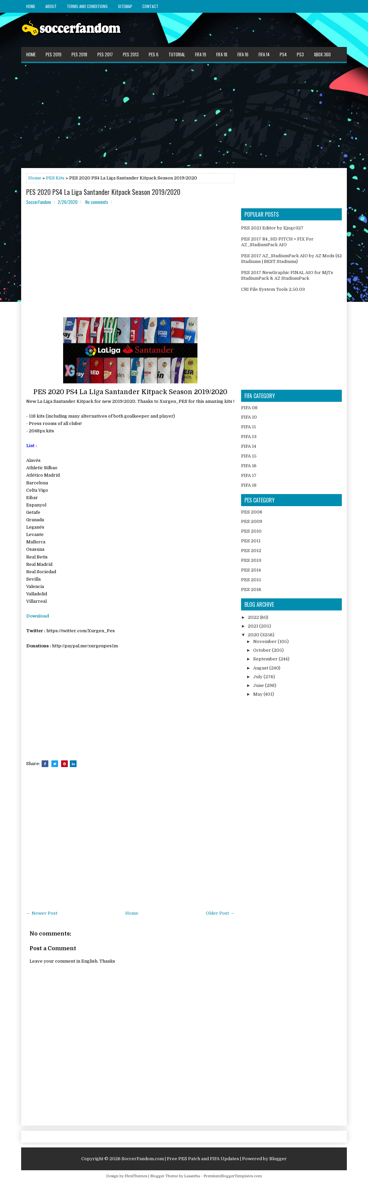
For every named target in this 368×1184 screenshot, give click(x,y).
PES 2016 (251, 589)
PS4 (283, 54)
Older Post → (220, 913)
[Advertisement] (184, 115)
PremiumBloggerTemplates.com (232, 1176)
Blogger (278, 1158)
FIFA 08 (249, 407)
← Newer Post (41, 913)
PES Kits (55, 177)
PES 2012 (251, 550)
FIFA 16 (242, 54)
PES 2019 (53, 54)
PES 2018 (79, 54)
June (259, 685)
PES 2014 (251, 570)
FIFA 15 (249, 456)
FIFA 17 (249, 475)
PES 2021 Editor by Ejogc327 (272, 227)
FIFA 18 (221, 54)
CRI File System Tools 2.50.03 (273, 289)
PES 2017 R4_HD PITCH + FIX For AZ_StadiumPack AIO (277, 241)
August (261, 667)
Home (30, 6)
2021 (253, 626)
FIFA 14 (264, 54)
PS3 (300, 54)
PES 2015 (251, 579)
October (262, 650)
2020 (254, 634)
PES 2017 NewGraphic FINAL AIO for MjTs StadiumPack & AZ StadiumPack (287, 275)
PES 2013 (131, 54)
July (258, 676)
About (51, 6)
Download (37, 615)
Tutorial (177, 54)
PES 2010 (251, 531)
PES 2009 (251, 521)
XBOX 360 (322, 54)
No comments (96, 202)
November (265, 641)
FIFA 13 (249, 436)
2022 (254, 617)
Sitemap (125, 6)
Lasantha (192, 1176)
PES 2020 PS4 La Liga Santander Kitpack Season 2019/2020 (103, 192)
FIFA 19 (200, 54)
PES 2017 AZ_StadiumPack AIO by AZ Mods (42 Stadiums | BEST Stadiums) (291, 258)
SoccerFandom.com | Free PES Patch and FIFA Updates (180, 1158)
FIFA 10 (249, 417)
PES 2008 (251, 512)
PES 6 (153, 54)
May (258, 694)
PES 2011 (251, 540)
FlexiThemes (136, 1176)
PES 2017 (105, 54)
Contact (150, 6)
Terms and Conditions (87, 6)
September (266, 658)
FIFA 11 (248, 426)
